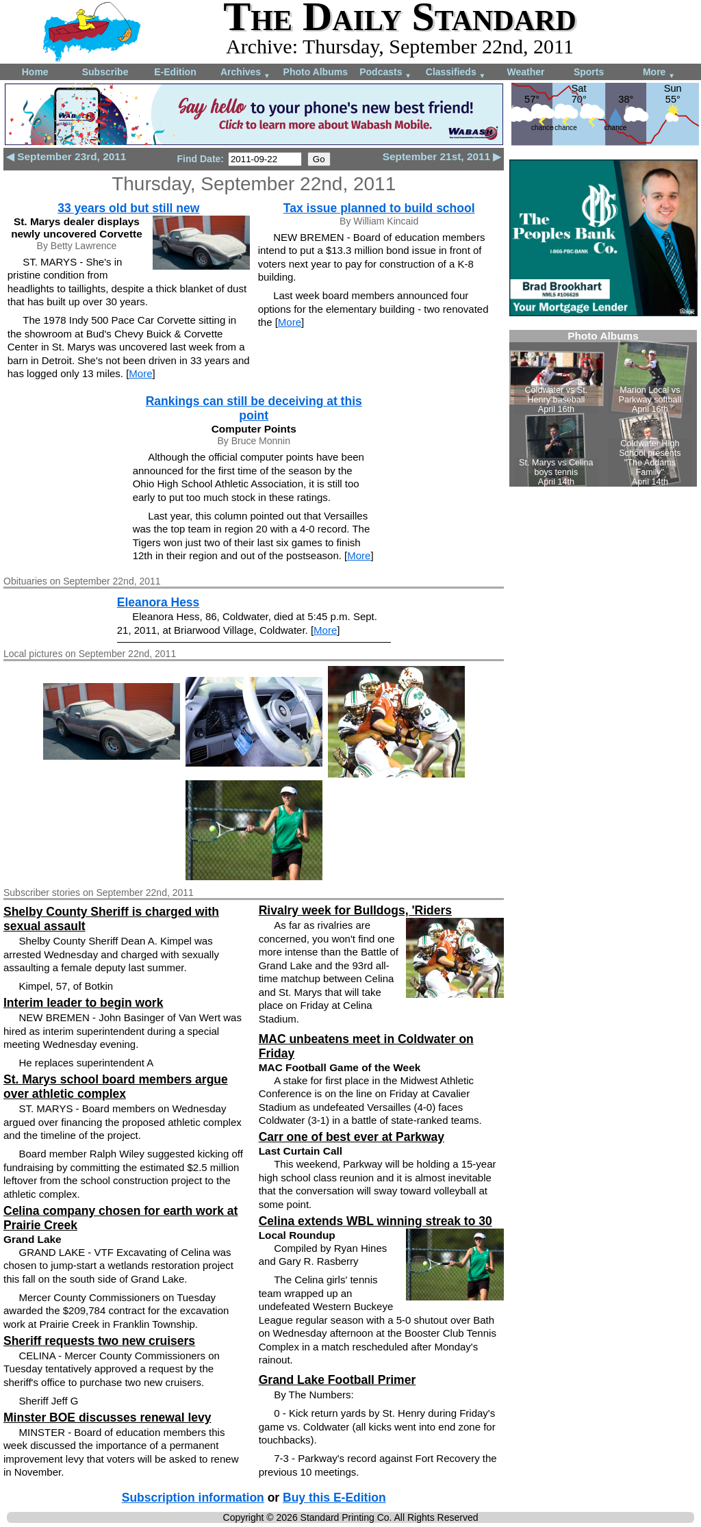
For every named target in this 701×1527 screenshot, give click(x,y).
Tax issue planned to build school (379, 208)
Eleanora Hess (158, 602)
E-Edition (175, 71)
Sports (589, 71)
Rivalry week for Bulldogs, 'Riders (355, 910)
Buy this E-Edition (334, 1497)
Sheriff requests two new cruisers (99, 1341)
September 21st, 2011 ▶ (442, 156)
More (659, 72)
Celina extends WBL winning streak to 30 (375, 1221)
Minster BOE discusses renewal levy (107, 1417)
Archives (245, 72)
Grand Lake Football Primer (337, 1380)
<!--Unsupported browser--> (603, 408)
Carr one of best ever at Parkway (351, 1137)
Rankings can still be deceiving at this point (254, 408)
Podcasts (385, 72)
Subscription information (193, 1497)
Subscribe (105, 71)
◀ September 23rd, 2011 (66, 156)
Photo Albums (315, 71)
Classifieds (456, 72)
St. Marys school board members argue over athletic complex (115, 1087)
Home (35, 71)
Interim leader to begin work (83, 1003)
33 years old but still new (128, 208)
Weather (525, 71)
